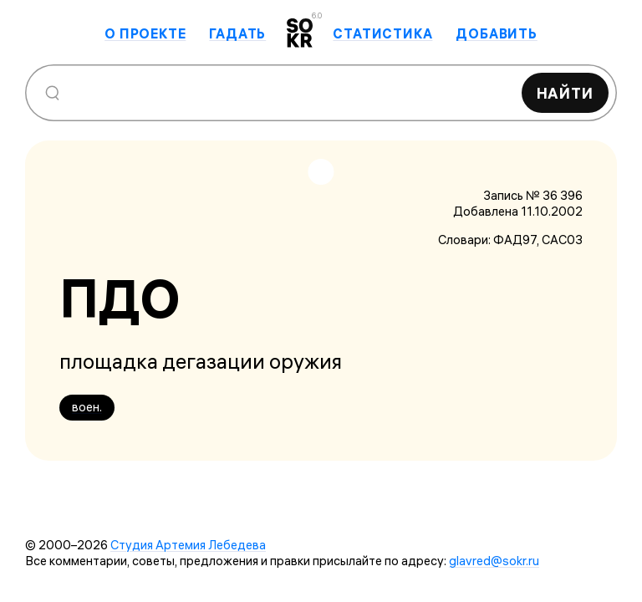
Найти (565, 93)
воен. (87, 407)
